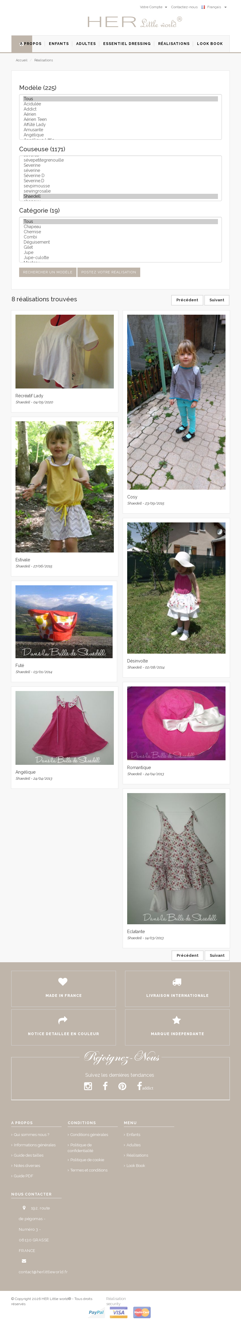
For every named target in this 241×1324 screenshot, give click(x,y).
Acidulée (120, 104)
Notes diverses (27, 1165)
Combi (120, 237)
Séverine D (120, 175)
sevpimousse (120, 186)
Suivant (216, 300)
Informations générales (35, 1145)
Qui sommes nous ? (31, 1134)
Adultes (134, 1145)
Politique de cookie (87, 1160)
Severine (120, 165)
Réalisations (43, 60)
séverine (120, 170)
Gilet (120, 247)
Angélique (120, 135)
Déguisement (120, 242)
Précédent (187, 300)
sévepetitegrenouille (120, 160)
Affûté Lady (120, 124)
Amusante (120, 129)
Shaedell (120, 196)
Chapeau (120, 226)
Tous (120, 98)
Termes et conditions (88, 1170)
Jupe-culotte (120, 257)
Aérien (120, 114)
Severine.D (120, 180)
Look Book (136, 1165)
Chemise (120, 231)
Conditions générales (89, 1134)
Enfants (133, 1134)
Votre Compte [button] (153, 7)
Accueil (21, 60)
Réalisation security (116, 1301)
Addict (120, 109)
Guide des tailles (28, 1155)
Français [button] (214, 7)
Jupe (120, 252)
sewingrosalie (120, 191)
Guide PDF (23, 1176)
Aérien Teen (120, 119)
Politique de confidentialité (80, 1148)
